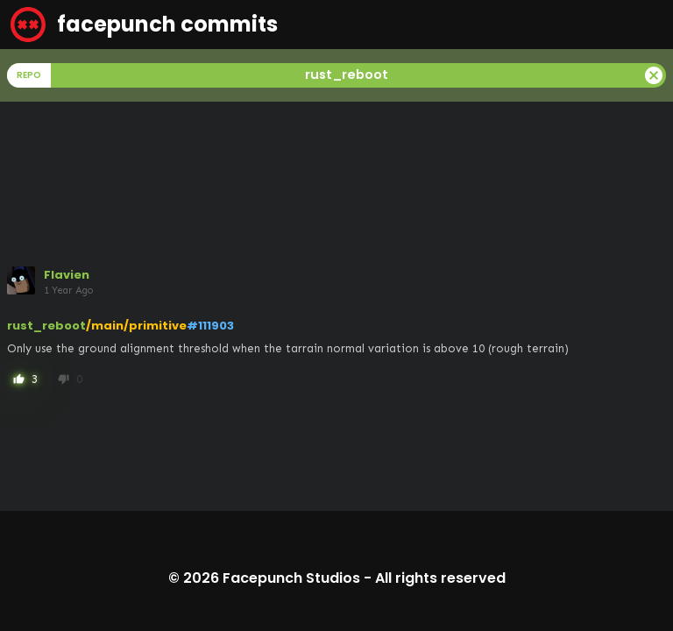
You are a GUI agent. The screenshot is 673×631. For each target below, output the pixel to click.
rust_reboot (46, 325)
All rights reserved (440, 578)
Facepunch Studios (291, 578)
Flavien (66, 274)
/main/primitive (136, 325)
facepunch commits (144, 24)
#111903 (210, 325)
